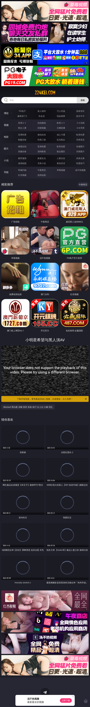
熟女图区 (61, 151)
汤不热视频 (80, 170)
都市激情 (22, 158)
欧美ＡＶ (61, 122)
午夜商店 (42, 170)
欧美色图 (61, 146)
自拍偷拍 (42, 122)
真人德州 (42, 111)
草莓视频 (61, 170)
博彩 (6, 113)
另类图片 (80, 151)
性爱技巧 (80, 163)
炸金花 (42, 116)
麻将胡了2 (22, 116)
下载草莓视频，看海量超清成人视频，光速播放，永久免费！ (52, 399)
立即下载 (66, 700)
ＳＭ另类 (80, 127)
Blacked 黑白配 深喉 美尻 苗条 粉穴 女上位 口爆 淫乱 (28, 407)
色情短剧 (42, 175)
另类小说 (42, 163)
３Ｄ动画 (80, 122)
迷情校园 (22, 163)
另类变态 (80, 139)
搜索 (83, 100)
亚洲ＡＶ (22, 122)
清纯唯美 (42, 151)
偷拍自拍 (42, 134)
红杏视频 (22, 175)
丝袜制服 (42, 127)
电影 (6, 136)
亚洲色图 (42, 146)
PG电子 (22, 111)
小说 (6, 160)
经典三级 (42, 139)
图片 (6, 148)
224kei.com (45, 93)
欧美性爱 (80, 134)
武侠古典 (80, 158)
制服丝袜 (22, 139)
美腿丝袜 (22, 151)
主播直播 (61, 127)
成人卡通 (61, 134)
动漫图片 (80, 146)
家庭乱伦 (42, 158)
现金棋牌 (61, 116)
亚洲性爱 (22, 134)
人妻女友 (61, 158)
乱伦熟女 (61, 139)
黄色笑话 (61, 163)
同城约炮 (22, 170)
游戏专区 (80, 111)
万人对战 (61, 111)
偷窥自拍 (22, 146)
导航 (6, 172)
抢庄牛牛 (80, 116)
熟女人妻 (22, 127)
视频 (6, 125)
